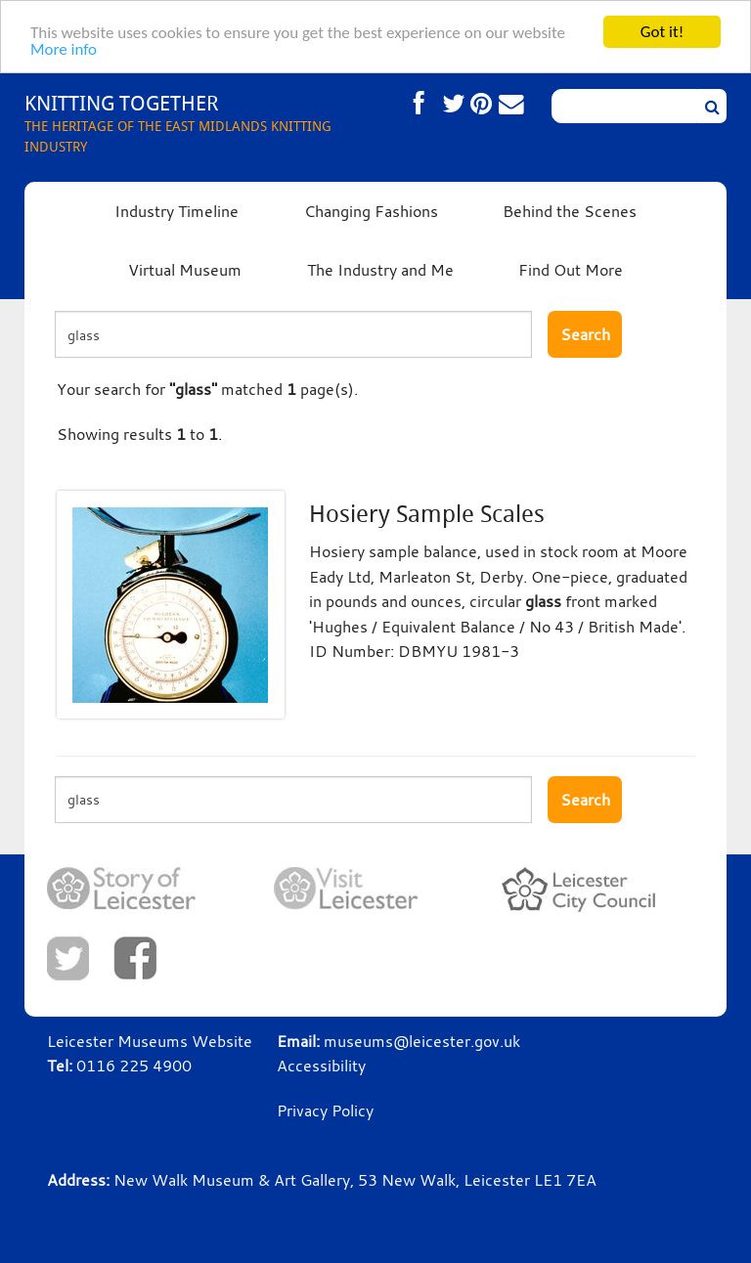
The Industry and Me (380, 270)
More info (63, 49)
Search (585, 334)
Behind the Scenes (570, 211)
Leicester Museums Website (149, 1041)
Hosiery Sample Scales (427, 514)
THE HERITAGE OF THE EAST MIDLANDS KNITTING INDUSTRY (200, 122)
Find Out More (570, 270)
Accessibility (321, 1065)
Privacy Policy (325, 1110)
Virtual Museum (185, 270)
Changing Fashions (371, 211)
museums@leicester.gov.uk (422, 1041)
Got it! (662, 32)
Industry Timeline (176, 211)
